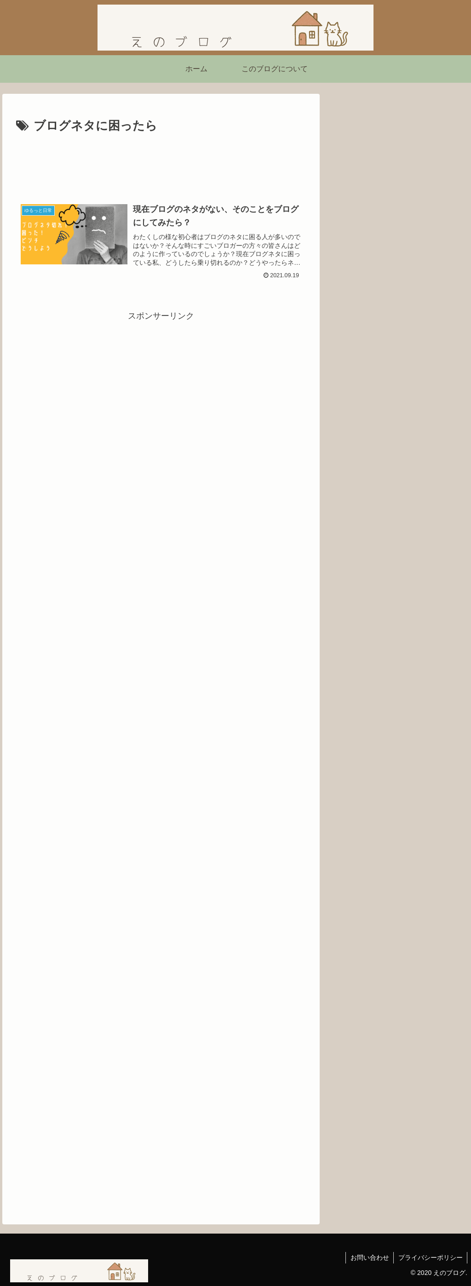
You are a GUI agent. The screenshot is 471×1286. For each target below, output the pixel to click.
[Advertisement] (161, 164)
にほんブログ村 (364, 550)
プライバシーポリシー (430, 1257)
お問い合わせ (369, 1257)
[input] (398, 238)
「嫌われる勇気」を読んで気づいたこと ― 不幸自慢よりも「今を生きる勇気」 (397, 381)
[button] (452, 238)
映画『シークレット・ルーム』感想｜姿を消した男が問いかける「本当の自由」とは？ (395, 435)
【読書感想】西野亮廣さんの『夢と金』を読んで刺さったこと (395, 327)
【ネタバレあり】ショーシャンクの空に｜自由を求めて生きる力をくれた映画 (395, 489)
